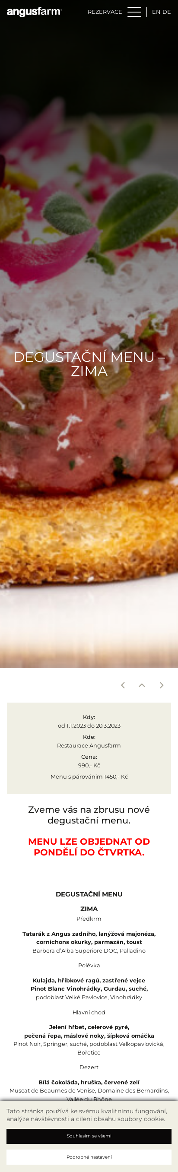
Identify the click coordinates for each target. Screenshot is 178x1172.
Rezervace (105, 12)
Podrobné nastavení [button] (89, 1157)
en (156, 12)
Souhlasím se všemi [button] (89, 1136)
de (166, 12)
